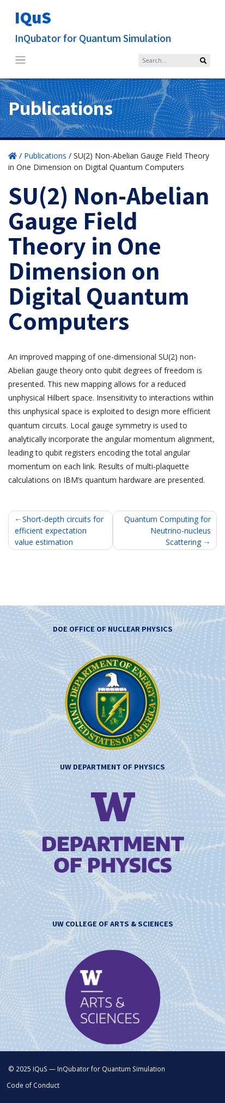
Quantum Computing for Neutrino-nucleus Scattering (167, 530)
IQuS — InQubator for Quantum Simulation (99, 1068)
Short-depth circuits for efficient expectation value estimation (59, 530)
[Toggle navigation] (20, 60)
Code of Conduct (33, 1085)
